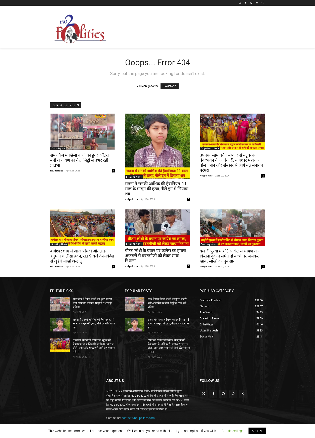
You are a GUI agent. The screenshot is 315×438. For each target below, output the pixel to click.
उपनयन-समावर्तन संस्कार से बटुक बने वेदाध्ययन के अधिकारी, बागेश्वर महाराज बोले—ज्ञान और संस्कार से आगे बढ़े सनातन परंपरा (231, 163)
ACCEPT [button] (257, 431)
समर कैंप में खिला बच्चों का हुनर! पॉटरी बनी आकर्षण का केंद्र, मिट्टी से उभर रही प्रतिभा (79, 160)
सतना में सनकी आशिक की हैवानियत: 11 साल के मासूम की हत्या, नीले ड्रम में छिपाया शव (156, 188)
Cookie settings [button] (232, 431)
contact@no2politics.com (138, 418)
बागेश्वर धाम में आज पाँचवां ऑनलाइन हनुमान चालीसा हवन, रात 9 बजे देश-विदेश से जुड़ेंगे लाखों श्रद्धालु (82, 256)
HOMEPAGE (170, 86)
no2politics (56, 170)
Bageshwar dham (210, 148)
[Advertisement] (190, 28)
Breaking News (134, 176)
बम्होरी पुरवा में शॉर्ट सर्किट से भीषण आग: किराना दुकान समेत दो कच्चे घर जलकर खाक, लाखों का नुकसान (231, 256)
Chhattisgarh (58, 148)
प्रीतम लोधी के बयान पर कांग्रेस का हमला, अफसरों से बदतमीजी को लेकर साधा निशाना (156, 255)
